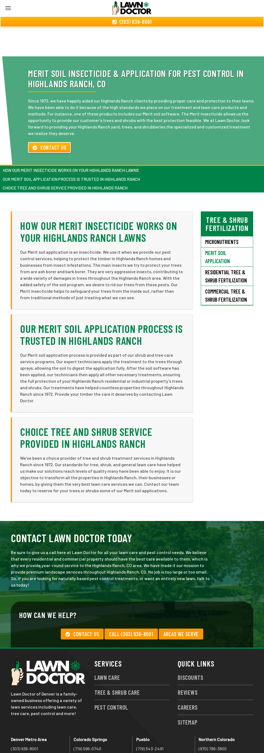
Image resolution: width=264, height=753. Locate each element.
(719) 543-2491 (150, 719)
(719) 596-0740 (87, 719)
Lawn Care (107, 648)
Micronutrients (221, 212)
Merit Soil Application (217, 227)
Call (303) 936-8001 (131, 604)
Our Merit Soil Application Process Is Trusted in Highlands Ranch (71, 149)
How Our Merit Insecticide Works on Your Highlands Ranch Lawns (71, 141)
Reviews (188, 663)
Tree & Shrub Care (117, 663)
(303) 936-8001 (24, 719)
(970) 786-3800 (213, 719)
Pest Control (111, 677)
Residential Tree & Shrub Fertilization (226, 247)
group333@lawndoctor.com (225, 738)
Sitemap (187, 692)
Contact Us (49, 118)
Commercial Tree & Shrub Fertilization (226, 266)
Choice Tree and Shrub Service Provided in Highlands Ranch (65, 158)
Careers (188, 677)
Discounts (190, 648)
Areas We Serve (181, 604)
